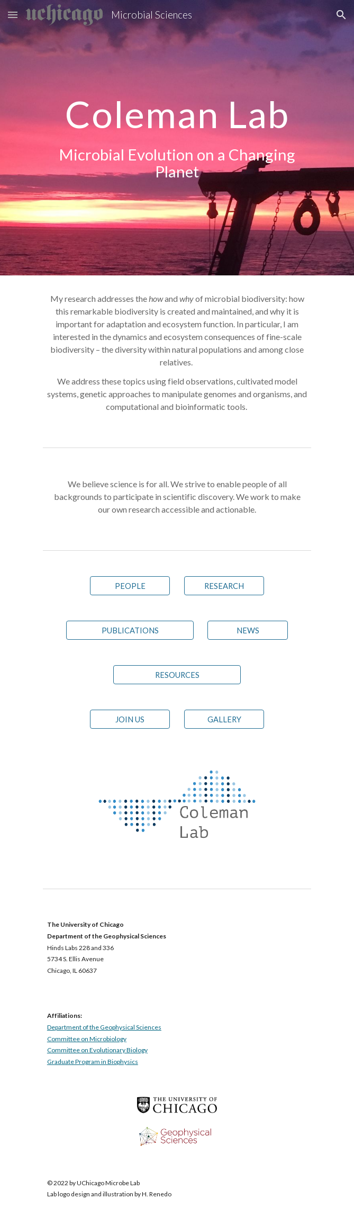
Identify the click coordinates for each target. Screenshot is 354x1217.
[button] (12, 14)
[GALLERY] (224, 719)
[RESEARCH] (224, 586)
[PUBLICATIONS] (130, 630)
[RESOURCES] (177, 675)
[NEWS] (247, 630)
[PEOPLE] (129, 586)
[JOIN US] (129, 719)
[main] (177, 137)
